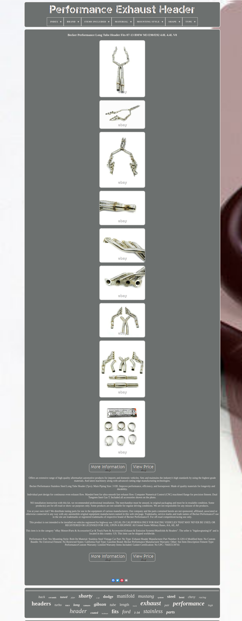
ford (126, 611)
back (42, 597)
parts (170, 612)
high (210, 605)
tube (113, 605)
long (76, 605)
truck (135, 606)
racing (202, 597)
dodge (108, 596)
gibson (100, 604)
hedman (105, 613)
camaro (86, 605)
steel (171, 596)
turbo (58, 605)
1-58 (97, 598)
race (67, 605)
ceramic (53, 597)
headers (41, 603)
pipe (73, 597)
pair (166, 605)
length (124, 604)
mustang (146, 596)
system (161, 597)
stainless (153, 611)
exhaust (151, 603)
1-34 (137, 612)
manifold (125, 596)
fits (115, 611)
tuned (63, 597)
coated (94, 612)
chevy (191, 597)
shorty (86, 596)
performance (188, 603)
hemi (181, 597)
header (78, 611)
